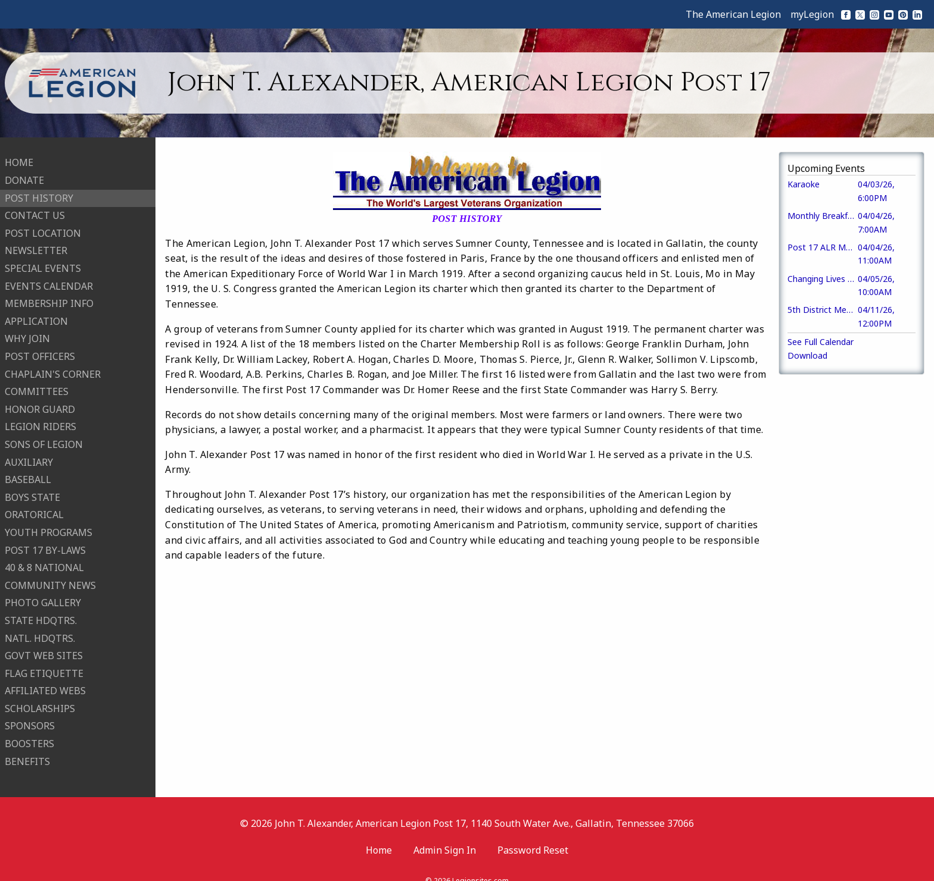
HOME (19, 155)
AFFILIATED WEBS (45, 683)
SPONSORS (30, 718)
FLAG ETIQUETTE (44, 665)
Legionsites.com (480, 866)
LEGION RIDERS (40, 419)
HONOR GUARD (40, 401)
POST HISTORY (39, 190)
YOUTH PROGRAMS (48, 524)
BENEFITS (27, 753)
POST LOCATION (43, 225)
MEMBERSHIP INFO (49, 296)
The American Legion (733, 14)
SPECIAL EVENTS (43, 261)
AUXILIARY (29, 454)
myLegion (812, 14)
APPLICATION (36, 313)
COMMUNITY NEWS (50, 577)
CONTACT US (35, 208)
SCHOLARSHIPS (40, 700)
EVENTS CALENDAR (49, 278)
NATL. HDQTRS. (40, 630)
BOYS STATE (32, 489)
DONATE (24, 173)
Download (807, 355)
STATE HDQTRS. (41, 612)
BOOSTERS (29, 736)
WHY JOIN (27, 331)
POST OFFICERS (40, 349)
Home (379, 835)
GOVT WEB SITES (44, 648)
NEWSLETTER (36, 243)
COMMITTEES (37, 384)
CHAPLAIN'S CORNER (53, 366)
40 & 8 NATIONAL (44, 560)
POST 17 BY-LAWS (45, 542)
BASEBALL (28, 472)
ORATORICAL (34, 507)
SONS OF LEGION (44, 436)
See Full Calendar (820, 341)
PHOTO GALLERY (43, 595)
